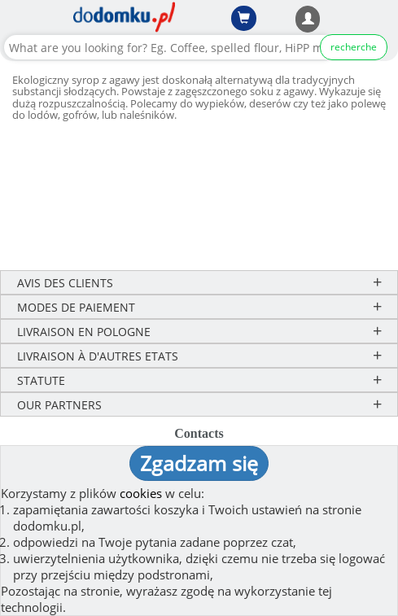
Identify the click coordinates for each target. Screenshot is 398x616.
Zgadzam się (199, 463)
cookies (141, 493)
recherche (353, 47)
